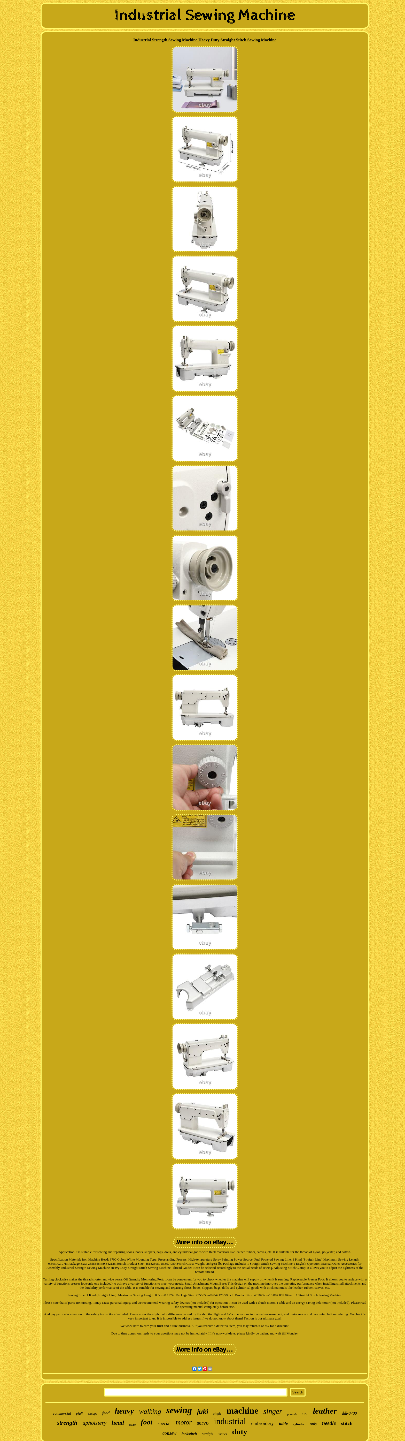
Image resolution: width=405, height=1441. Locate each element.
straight (207, 1434)
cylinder (299, 1424)
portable (292, 1414)
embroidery (262, 1423)
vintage (92, 1413)
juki (202, 1411)
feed (106, 1412)
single (217, 1413)
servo (203, 1423)
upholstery (94, 1423)
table (283, 1423)
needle (329, 1423)
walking (150, 1411)
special (164, 1423)
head (118, 1422)
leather (325, 1410)
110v (305, 1414)
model (132, 1424)
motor (184, 1422)
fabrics (223, 1434)
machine (242, 1410)
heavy (124, 1410)
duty (239, 1431)
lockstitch (189, 1434)
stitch (346, 1423)
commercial (62, 1413)
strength (67, 1423)
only (313, 1424)
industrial (230, 1421)
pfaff (79, 1413)
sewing (179, 1410)
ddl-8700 (349, 1413)
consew (169, 1433)
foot (146, 1422)
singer (272, 1411)
